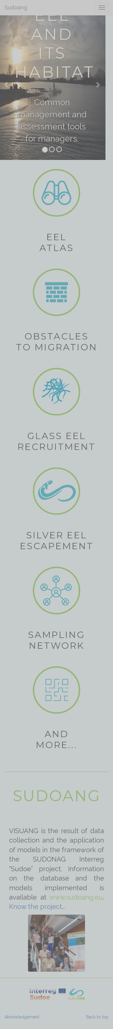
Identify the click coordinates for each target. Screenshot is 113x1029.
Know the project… (37, 906)
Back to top (97, 1017)
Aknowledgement (22, 1017)
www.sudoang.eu (76, 897)
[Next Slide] (97, 84)
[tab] (45, 149)
